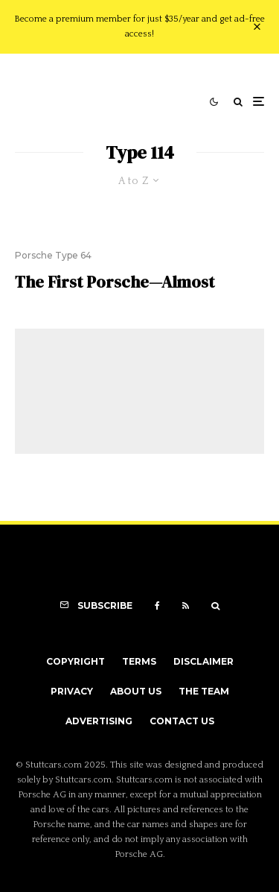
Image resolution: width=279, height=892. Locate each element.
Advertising (98, 721)
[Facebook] (157, 605)
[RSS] (185, 605)
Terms (139, 661)
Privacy (72, 691)
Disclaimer (203, 661)
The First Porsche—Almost (114, 281)
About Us (135, 691)
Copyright (75, 661)
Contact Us (182, 721)
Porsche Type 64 (53, 255)
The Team (204, 691)
